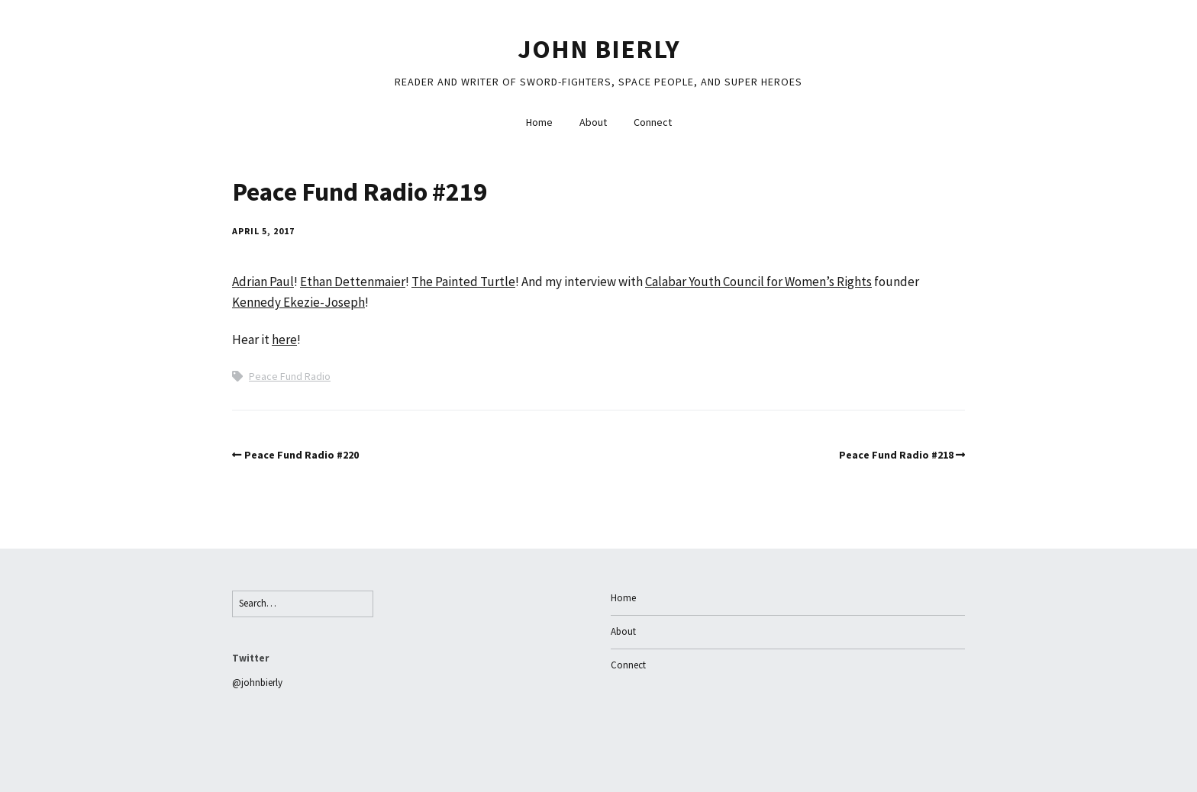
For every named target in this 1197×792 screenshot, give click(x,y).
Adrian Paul (263, 281)
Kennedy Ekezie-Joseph (298, 302)
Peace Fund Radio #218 (896, 455)
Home (539, 122)
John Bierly (599, 49)
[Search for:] (302, 604)
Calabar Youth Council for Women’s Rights (758, 281)
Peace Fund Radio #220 (301, 455)
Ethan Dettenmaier (352, 281)
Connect (653, 122)
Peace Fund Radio (290, 376)
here (284, 339)
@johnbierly (257, 682)
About (593, 122)
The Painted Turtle (463, 281)
